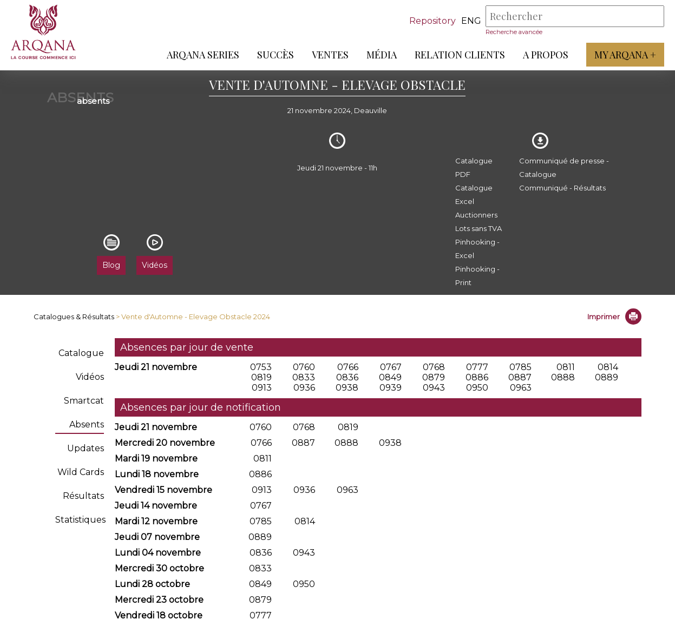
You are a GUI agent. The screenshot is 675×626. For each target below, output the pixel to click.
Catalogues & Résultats (74, 316)
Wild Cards (80, 472)
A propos (545, 54)
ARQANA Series (203, 54)
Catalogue (81, 353)
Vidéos (90, 377)
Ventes (330, 54)
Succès (275, 54)
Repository (432, 21)
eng (471, 21)
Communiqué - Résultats (562, 187)
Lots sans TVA (478, 228)
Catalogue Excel (474, 194)
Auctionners (476, 214)
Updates (85, 448)
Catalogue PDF (474, 167)
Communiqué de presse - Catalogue (564, 167)
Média (381, 54)
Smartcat (84, 401)
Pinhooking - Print (477, 276)
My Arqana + (625, 54)
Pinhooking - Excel (477, 249)
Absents (86, 424)
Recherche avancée (514, 32)
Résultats (83, 496)
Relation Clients (460, 54)
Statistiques (80, 520)
